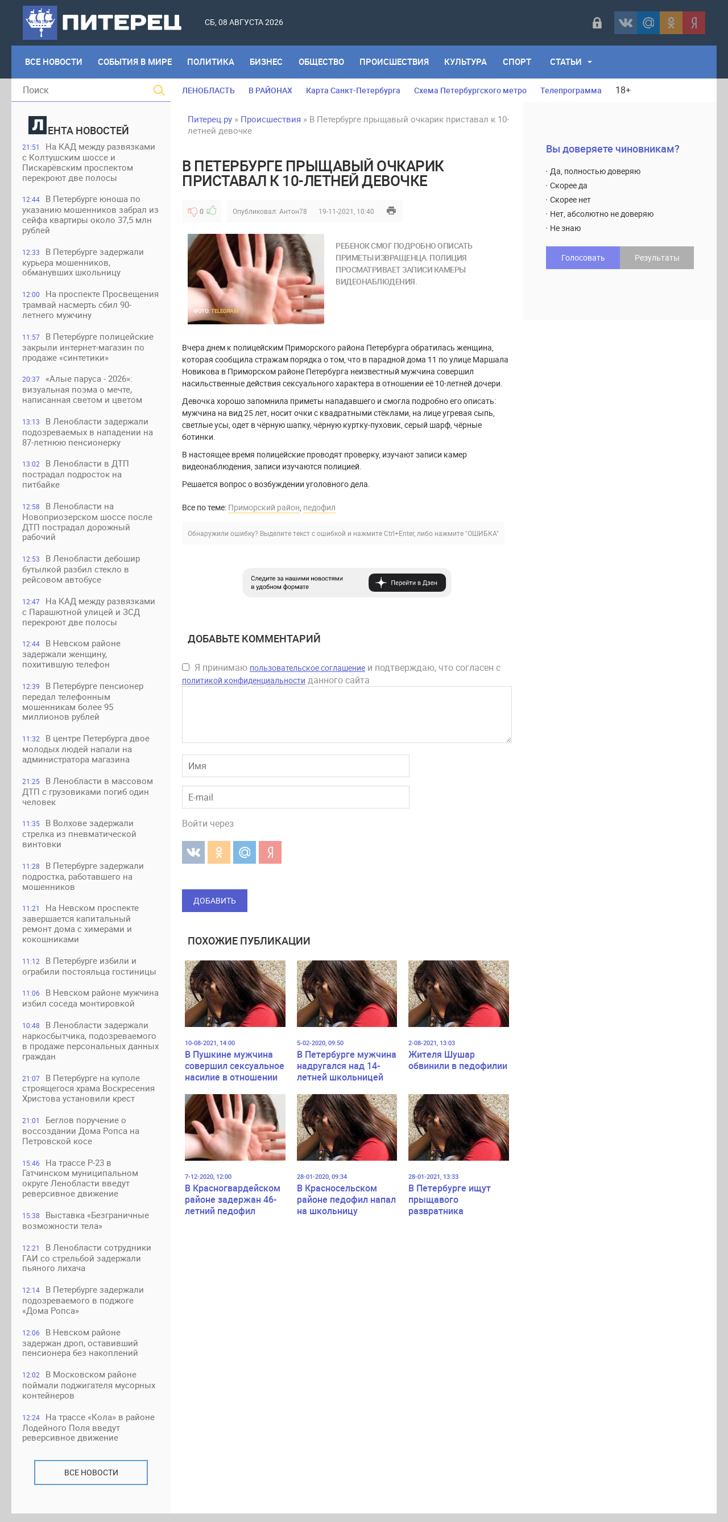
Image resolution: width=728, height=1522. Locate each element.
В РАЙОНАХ (270, 90)
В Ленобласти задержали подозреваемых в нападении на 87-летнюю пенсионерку (88, 434)
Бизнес (267, 62)
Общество (323, 62)
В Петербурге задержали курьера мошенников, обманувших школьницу (83, 263)
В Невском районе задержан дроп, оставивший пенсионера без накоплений (81, 1350)
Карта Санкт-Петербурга (353, 90)
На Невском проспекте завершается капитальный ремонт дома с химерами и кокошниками (81, 929)
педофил (319, 507)
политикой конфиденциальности (243, 680)
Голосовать (583, 257)
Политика (211, 62)
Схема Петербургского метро (470, 90)
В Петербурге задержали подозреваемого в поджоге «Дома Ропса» (83, 1308)
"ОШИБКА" (482, 533)
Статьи (569, 62)
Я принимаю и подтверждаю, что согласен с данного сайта (341, 673)
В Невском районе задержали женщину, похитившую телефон (72, 657)
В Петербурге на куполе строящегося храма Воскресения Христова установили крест (89, 1094)
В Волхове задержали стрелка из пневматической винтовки (80, 838)
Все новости (91, 1480)
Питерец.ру (210, 119)
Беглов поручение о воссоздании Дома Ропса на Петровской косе (81, 1137)
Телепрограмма (571, 90)
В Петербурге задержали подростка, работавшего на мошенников (83, 881)
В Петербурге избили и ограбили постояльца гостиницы (90, 971)
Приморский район (264, 507)
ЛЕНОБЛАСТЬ (208, 90)
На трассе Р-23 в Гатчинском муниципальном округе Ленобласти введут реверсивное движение (81, 1185)
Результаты (657, 257)
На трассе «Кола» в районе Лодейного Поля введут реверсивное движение (89, 1436)
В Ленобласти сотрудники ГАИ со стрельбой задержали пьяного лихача (87, 1265)
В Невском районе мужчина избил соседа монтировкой (91, 1004)
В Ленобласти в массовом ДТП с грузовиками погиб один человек (88, 795)
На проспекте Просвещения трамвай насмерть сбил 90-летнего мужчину (91, 306)
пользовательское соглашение (307, 667)
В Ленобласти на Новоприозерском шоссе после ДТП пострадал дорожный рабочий (88, 524)
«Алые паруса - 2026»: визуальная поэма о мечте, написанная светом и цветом (83, 391)
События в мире (135, 62)
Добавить (214, 900)
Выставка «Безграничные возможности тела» (86, 1227)
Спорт (520, 62)
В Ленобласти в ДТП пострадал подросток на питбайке (76, 476)
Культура (468, 62)
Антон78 (293, 211)
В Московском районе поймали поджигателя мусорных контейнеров (89, 1393)
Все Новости (53, 62)
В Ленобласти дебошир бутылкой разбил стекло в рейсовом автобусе (81, 572)
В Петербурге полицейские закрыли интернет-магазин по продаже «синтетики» (88, 348)
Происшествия (396, 62)
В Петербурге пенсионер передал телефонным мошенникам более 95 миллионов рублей (83, 705)
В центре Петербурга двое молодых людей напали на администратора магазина (86, 753)
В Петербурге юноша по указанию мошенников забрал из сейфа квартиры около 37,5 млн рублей (91, 215)
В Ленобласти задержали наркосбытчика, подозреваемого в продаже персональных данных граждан (91, 1046)
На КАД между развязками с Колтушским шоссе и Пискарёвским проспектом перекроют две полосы (89, 162)
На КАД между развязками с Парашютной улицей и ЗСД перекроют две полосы (89, 615)
